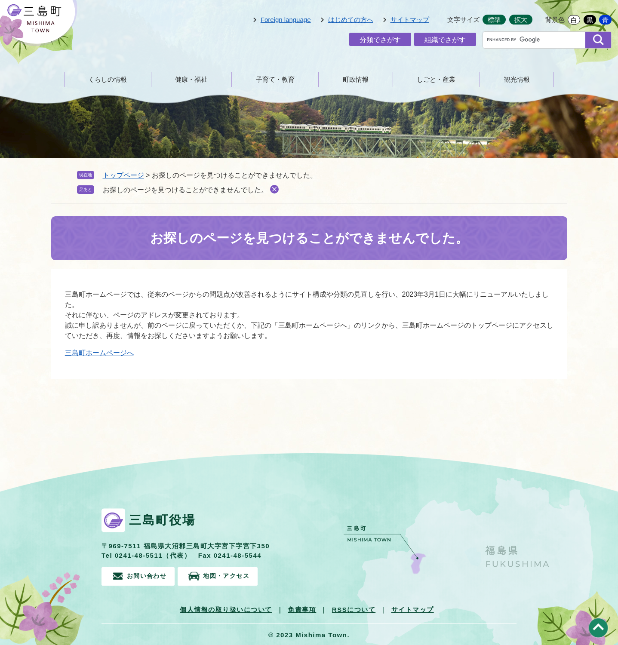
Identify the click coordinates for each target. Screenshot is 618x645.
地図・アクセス (237, 575)
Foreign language (286, 19)
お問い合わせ (148, 575)
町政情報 (356, 79)
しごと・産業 (436, 79)
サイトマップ (409, 19)
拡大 (520, 19)
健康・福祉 (191, 79)
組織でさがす (445, 39)
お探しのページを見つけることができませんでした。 (185, 190)
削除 (274, 189)
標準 (494, 19)
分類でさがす (380, 39)
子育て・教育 (275, 79)
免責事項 (302, 608)
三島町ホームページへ (99, 352)
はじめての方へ (350, 19)
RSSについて (353, 608)
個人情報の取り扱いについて (226, 608)
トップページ (123, 175)
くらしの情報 (107, 79)
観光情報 (517, 79)
